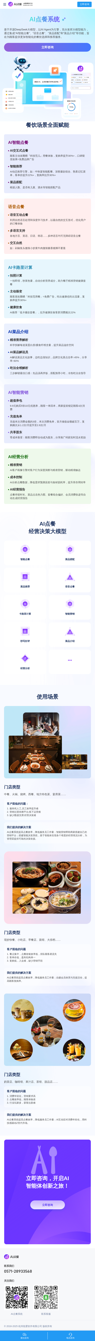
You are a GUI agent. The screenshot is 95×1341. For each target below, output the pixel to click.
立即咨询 (47, 47)
